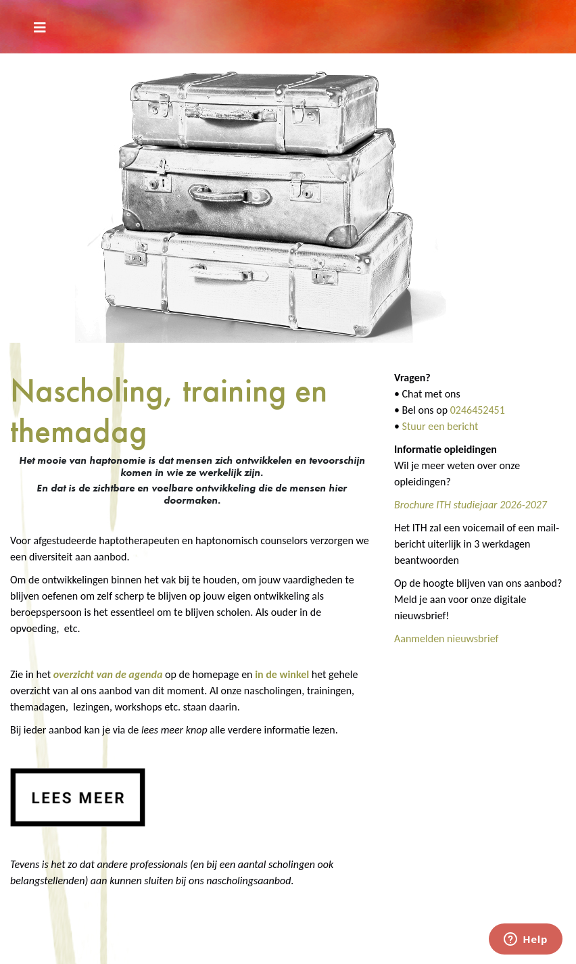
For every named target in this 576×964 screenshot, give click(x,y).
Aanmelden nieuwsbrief (446, 638)
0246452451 (477, 410)
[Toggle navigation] (39, 27)
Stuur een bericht (440, 426)
